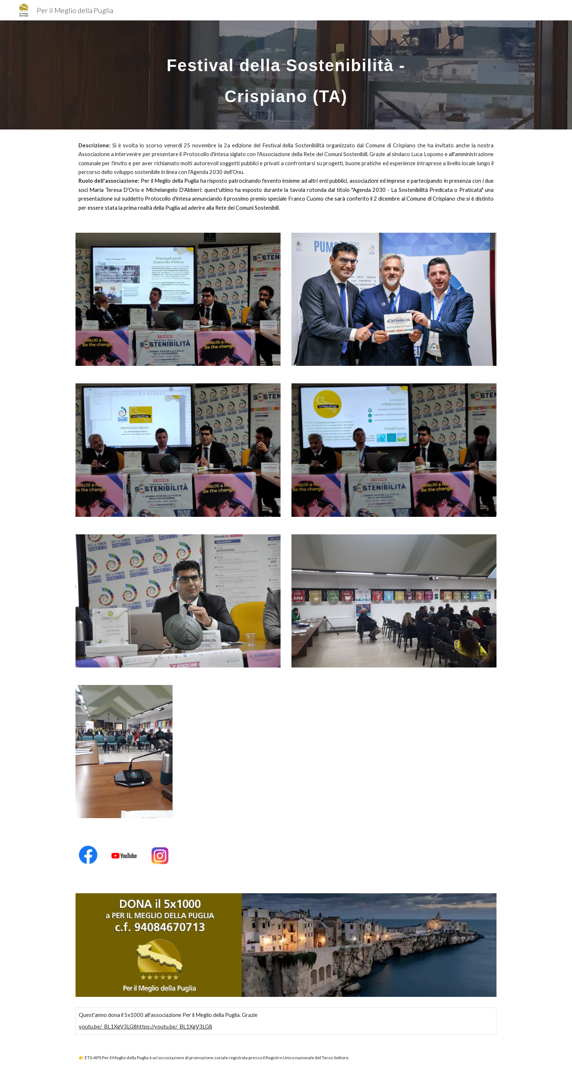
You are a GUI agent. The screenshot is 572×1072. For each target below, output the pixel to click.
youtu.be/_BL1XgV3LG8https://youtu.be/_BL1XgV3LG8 (145, 1026)
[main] (286, 75)
